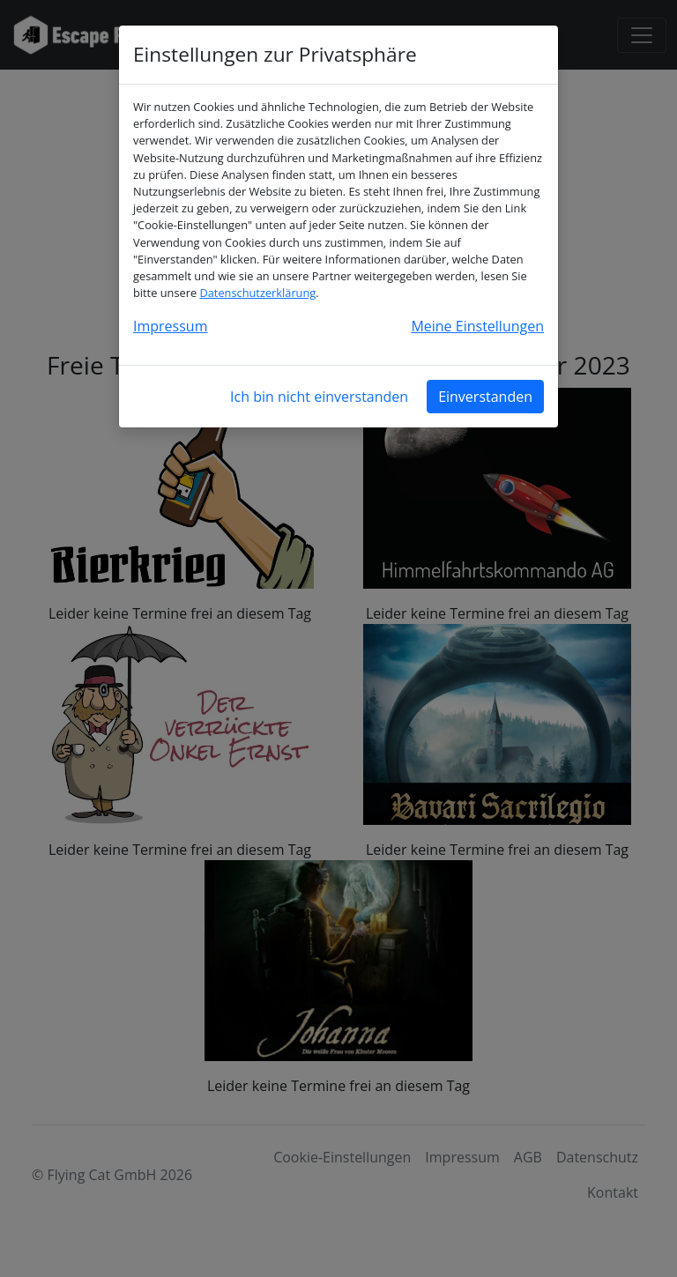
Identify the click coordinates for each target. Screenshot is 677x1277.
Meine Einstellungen (477, 326)
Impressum (170, 326)
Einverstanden (485, 396)
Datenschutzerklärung (257, 293)
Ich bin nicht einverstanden (319, 396)
